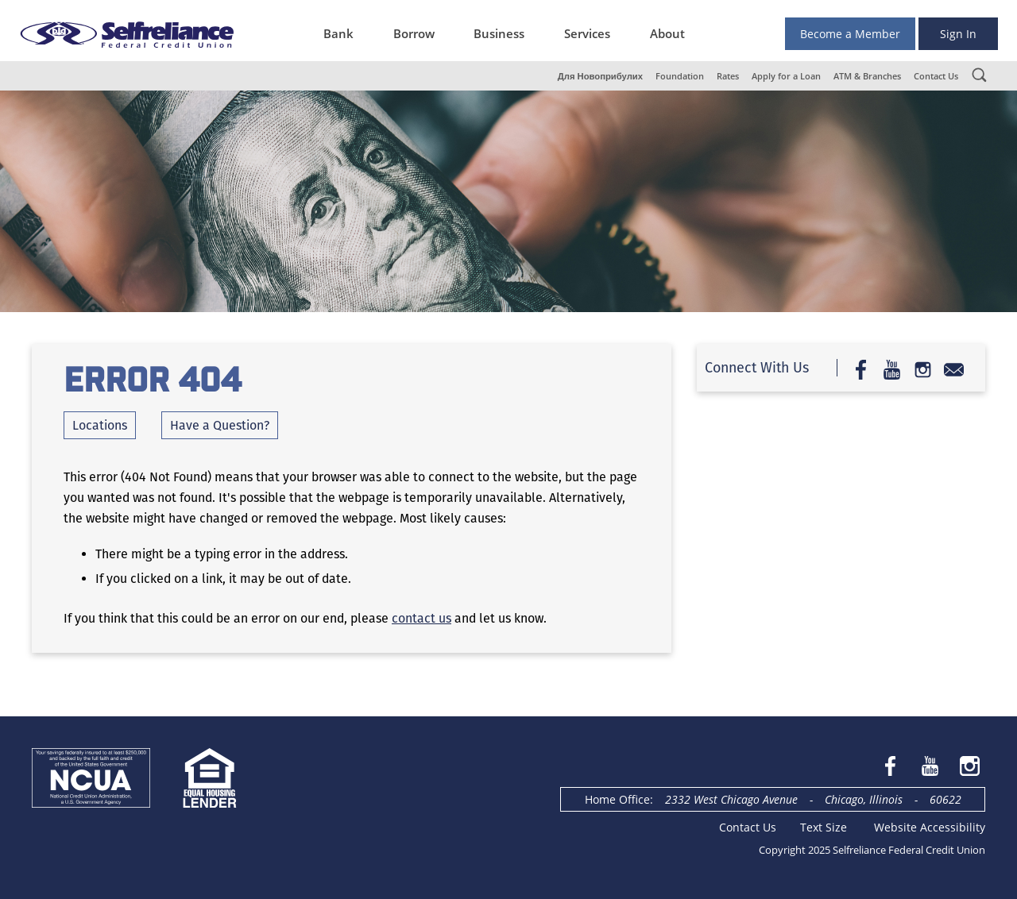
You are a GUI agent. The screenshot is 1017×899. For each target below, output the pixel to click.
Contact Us (936, 76)
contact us (421, 618)
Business (499, 33)
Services (587, 33)
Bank (338, 33)
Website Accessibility (929, 827)
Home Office (617, 799)
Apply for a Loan (786, 76)
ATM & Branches (867, 76)
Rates (728, 76)
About (667, 33)
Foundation (679, 76)
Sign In (958, 33)
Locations (99, 425)
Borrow (414, 33)
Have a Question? (219, 425)
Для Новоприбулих (600, 76)
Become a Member (850, 33)
